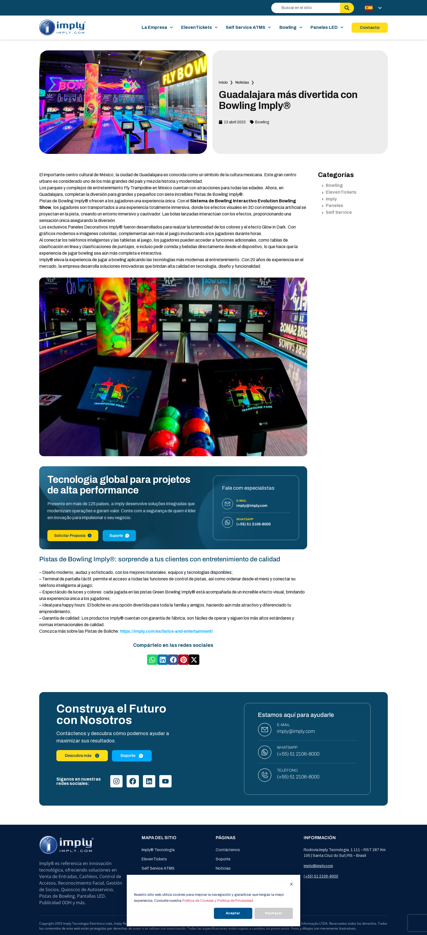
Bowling (290, 27)
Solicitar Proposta (72, 536)
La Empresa (157, 27)
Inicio (223, 82)
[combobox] (305, 8)
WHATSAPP (287, 747)
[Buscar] (347, 8)
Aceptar (233, 913)
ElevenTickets (199, 27)
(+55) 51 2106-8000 (298, 754)
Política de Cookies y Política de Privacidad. (218, 901)
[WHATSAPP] (265, 752)
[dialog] (213, 900)
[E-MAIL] (265, 729)
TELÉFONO (287, 770)
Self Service (337, 212)
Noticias (242, 82)
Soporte (223, 859)
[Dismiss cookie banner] (291, 885)
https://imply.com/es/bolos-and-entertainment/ (166, 631)
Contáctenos (228, 850)
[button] (152, 659)
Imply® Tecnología (158, 850)
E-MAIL (283, 725)
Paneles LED (326, 27)
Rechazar (273, 913)
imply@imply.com (296, 731)
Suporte (119, 536)
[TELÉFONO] (265, 775)
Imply (329, 199)
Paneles (332, 205)
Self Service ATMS (248, 27)
